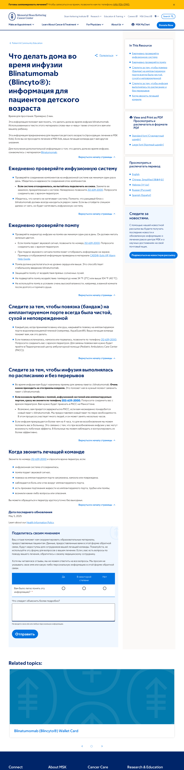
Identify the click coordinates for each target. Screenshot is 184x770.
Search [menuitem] (168, 16)
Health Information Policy (40, 522)
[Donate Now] (166, 25)
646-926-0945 (121, 4)
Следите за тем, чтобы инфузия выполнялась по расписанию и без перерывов (150, 87)
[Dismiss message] (174, 4)
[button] (96, 16)
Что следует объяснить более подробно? (36, 600)
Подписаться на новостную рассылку (153, 255)
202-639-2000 (71, 400)
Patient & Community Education (27, 43)
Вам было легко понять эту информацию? (29, 590)
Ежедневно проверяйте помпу (149, 62)
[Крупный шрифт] (148, 144)
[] (148, 179)
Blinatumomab (49, 152)
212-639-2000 (95, 189)
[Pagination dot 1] (91, 746)
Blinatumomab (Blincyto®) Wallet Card (46, 731)
